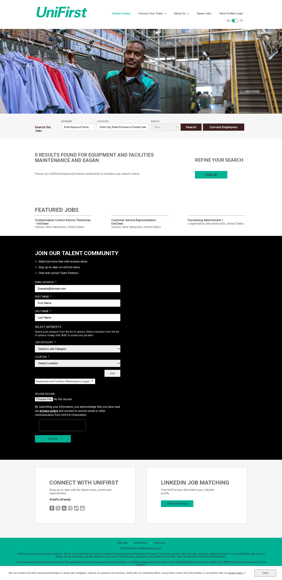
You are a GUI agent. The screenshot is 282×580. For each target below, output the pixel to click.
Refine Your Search (219, 160)
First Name (43, 297)
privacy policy (49, 411)
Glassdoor (76, 508)
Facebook (51, 508)
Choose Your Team (150, 13)
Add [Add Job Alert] (112, 373)
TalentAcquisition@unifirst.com (187, 562)
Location (102, 121)
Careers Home (121, 13)
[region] (220, 168)
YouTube (82, 508)
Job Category (45, 342)
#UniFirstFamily (60, 499)
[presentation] (62, 425)
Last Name (43, 311)
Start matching (177, 503)
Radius (155, 121)
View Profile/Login (231, 13)
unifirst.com (140, 542)
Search (191, 127)
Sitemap (122, 542)
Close (265, 573)
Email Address (45, 282)
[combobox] (123, 127)
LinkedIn (64, 508)
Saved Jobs (204, 13)
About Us (180, 13)
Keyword (66, 121)
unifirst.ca (159, 542)
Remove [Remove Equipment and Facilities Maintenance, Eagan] (92, 381)
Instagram (70, 508)
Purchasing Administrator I (205, 220)
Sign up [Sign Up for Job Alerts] (53, 438)
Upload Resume (45, 393)
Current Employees (223, 127)
